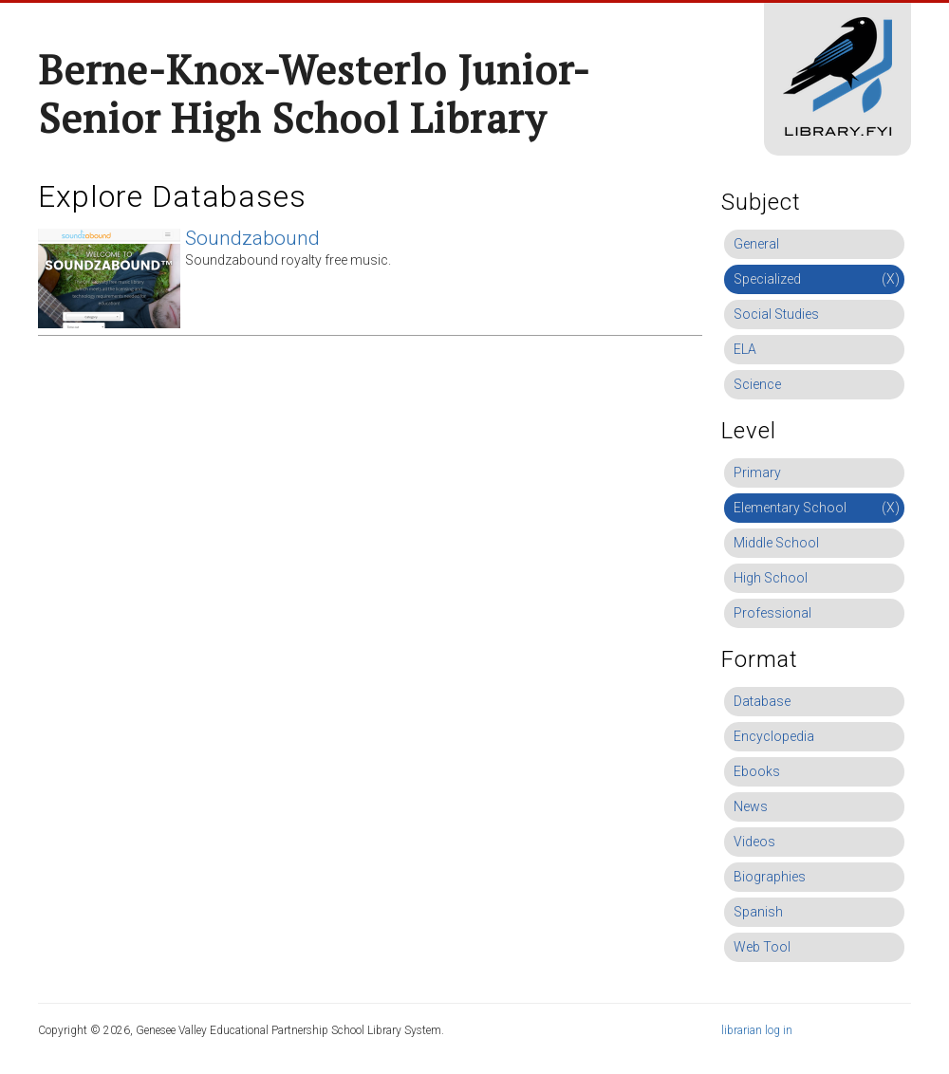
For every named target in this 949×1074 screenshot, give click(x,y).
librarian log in (756, 1030)
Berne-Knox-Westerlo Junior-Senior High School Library (314, 93)
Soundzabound (252, 238)
